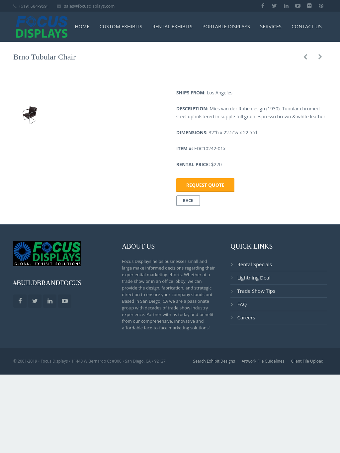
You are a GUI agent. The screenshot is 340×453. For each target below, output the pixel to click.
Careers (246, 400)
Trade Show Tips (256, 373)
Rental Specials (254, 347)
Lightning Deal (253, 360)
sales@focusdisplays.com (89, 6)
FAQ (242, 387)
